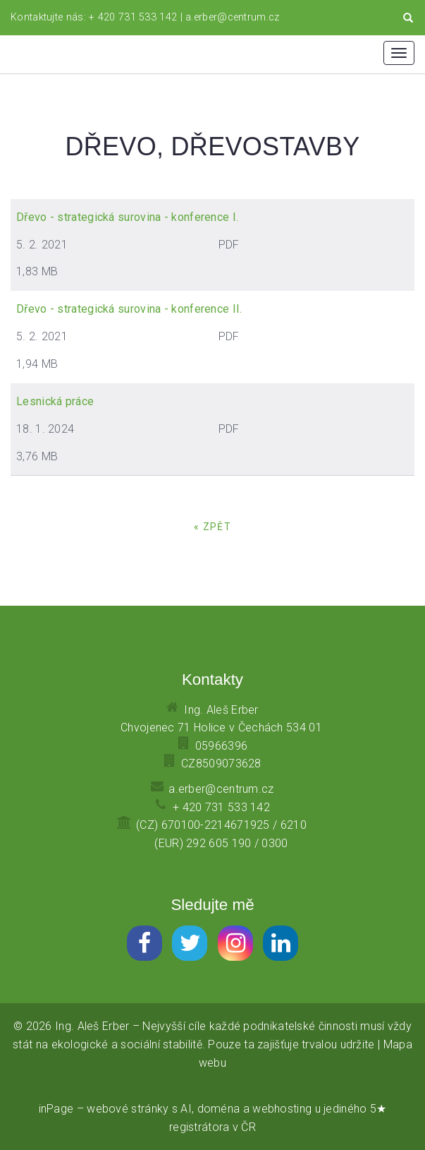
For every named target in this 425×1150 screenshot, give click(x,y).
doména (218, 1108)
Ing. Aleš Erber (92, 1026)
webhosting (282, 1108)
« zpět (212, 526)
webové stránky (127, 1108)
